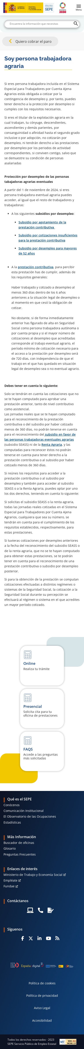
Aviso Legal (42, 1008)
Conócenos (12, 805)
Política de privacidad (42, 995)
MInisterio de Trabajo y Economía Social (33, 875)
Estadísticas (12, 822)
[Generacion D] (42, 965)
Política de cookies (42, 983)
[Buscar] (42, 24)
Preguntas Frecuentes (20, 854)
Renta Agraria (51, 444)
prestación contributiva (35, 267)
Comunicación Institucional (24, 811)
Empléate (10, 880)
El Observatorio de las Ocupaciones (30, 816)
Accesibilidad (42, 1020)
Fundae (9, 886)
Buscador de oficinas (19, 843)
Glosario (10, 848)
